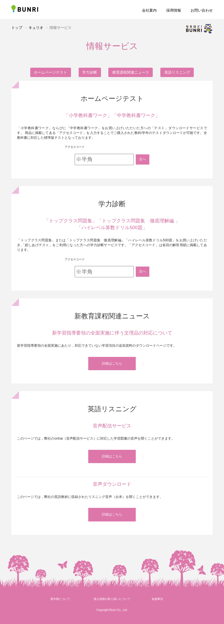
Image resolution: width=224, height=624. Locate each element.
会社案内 (149, 10)
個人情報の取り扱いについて (112, 604)
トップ (16, 27)
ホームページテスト (50, 72)
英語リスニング (177, 72)
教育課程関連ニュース (130, 72)
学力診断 (89, 72)
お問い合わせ (202, 10)
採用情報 (173, 10)
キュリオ (36, 27)
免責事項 (157, 604)
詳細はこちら (112, 364)
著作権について (60, 604)
